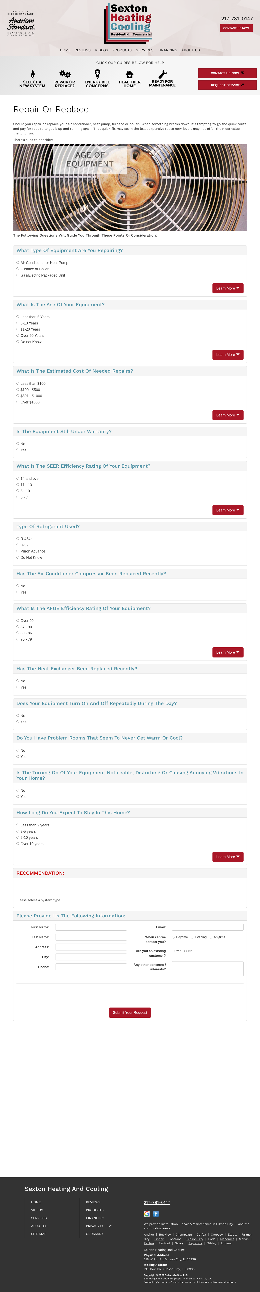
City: (45, 957)
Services (145, 50)
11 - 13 (24, 485)
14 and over (28, 479)
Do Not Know (29, 558)
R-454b (24, 539)
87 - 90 (24, 627)
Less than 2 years (32, 825)
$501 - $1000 (29, 396)
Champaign (184, 1234)
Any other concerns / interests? (149, 967)
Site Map (39, 1236)
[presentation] (144, 995)
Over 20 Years (30, 336)
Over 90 (25, 621)
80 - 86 (24, 633)
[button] (130, 1013)
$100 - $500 (28, 390)
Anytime (217, 937)
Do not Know (28, 342)
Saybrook (195, 1243)
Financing (167, 50)
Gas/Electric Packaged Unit (40, 275)
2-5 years (26, 831)
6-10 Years (27, 323)
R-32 (22, 545)
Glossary (95, 1236)
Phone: (43, 967)
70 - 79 (24, 639)
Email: (161, 927)
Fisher (159, 1239)
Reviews (83, 50)
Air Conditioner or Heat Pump (42, 263)
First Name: (40, 927)
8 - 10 (23, 491)
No (20, 444)
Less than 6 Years (33, 317)
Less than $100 (31, 384)
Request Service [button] (227, 85)
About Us (190, 50)
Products (122, 50)
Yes (21, 450)
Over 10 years (29, 844)
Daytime (180, 937)
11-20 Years (28, 329)
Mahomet (227, 1239)
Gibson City (194, 1239)
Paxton (149, 1243)
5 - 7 (22, 497)
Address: (42, 947)
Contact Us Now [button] (236, 28)
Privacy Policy (100, 1227)
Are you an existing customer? (151, 953)
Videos (101, 50)
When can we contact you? (155, 939)
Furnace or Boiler (32, 269)
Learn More (228, 288)
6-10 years (27, 838)
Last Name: (40, 937)
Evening (199, 937)
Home (65, 50)
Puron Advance (30, 551)
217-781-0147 (157, 1202)
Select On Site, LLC (176, 1275)
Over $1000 (28, 402)
